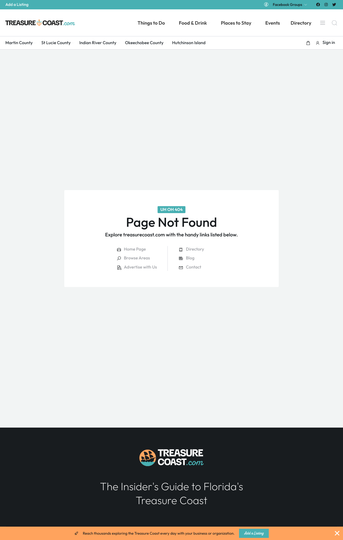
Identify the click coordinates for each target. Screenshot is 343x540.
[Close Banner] (337, 533)
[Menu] (322, 23)
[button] (308, 42)
